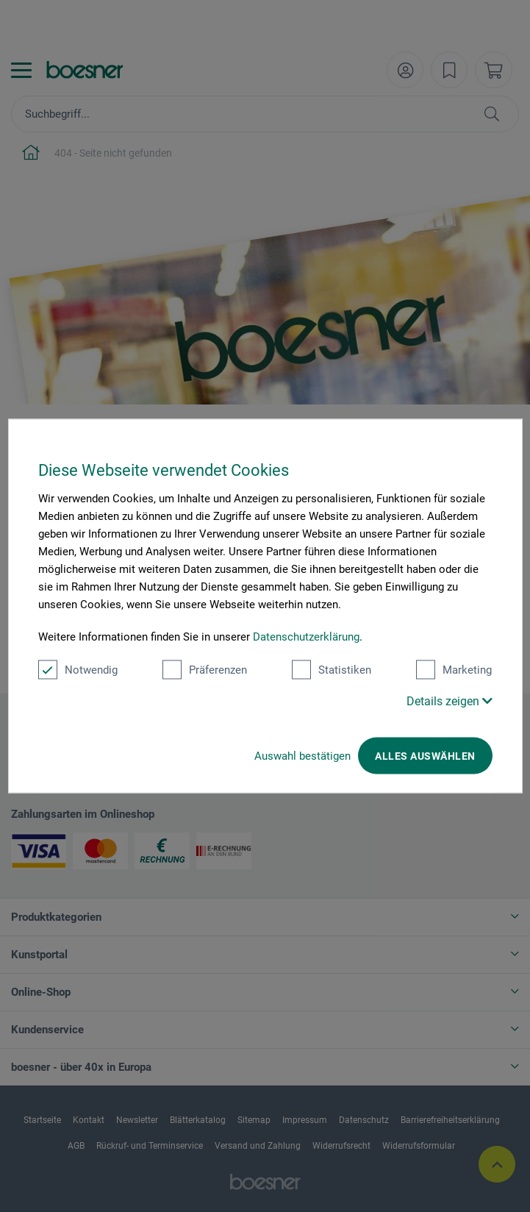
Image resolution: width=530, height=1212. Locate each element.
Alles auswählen (425, 756)
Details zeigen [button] (450, 701)
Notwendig (78, 670)
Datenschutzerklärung (306, 637)
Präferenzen (204, 670)
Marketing (454, 670)
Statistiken (331, 670)
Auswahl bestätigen (302, 756)
